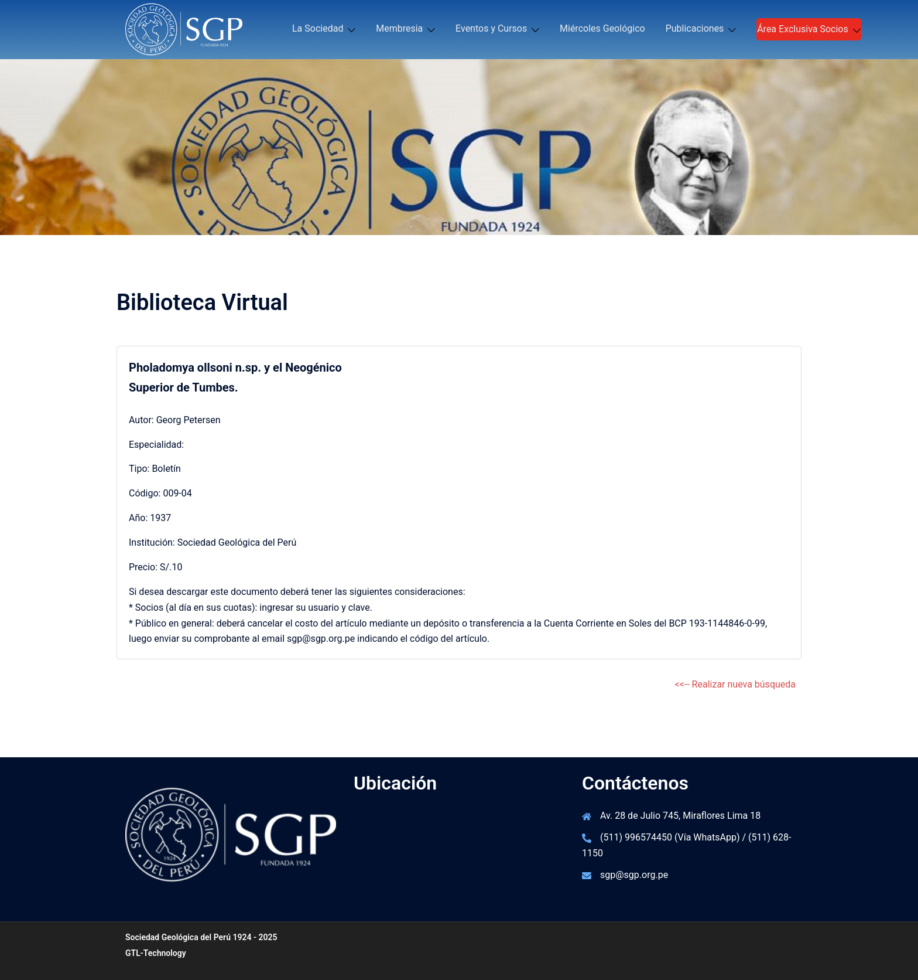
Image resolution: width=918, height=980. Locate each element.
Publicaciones (695, 28)
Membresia (399, 28)
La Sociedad (317, 28)
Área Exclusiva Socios (802, 29)
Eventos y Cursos (491, 28)
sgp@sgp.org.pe (634, 874)
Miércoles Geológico (602, 28)
